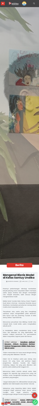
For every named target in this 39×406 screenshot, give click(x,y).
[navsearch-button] (34, 3)
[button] (34, 395)
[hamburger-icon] (3, 3)
